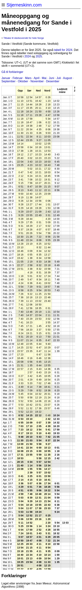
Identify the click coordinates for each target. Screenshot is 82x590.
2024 (27, 56)
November (37, 81)
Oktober (23, 81)
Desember (52, 81)
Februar (18, 78)
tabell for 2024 (63, 49)
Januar (5, 78)
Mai (44, 78)
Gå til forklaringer (12, 71)
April (36, 78)
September (8, 81)
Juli (59, 78)
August (67, 78)
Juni (51, 78)
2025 (39, 56)
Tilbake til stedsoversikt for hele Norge (23, 38)
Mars (28, 78)
